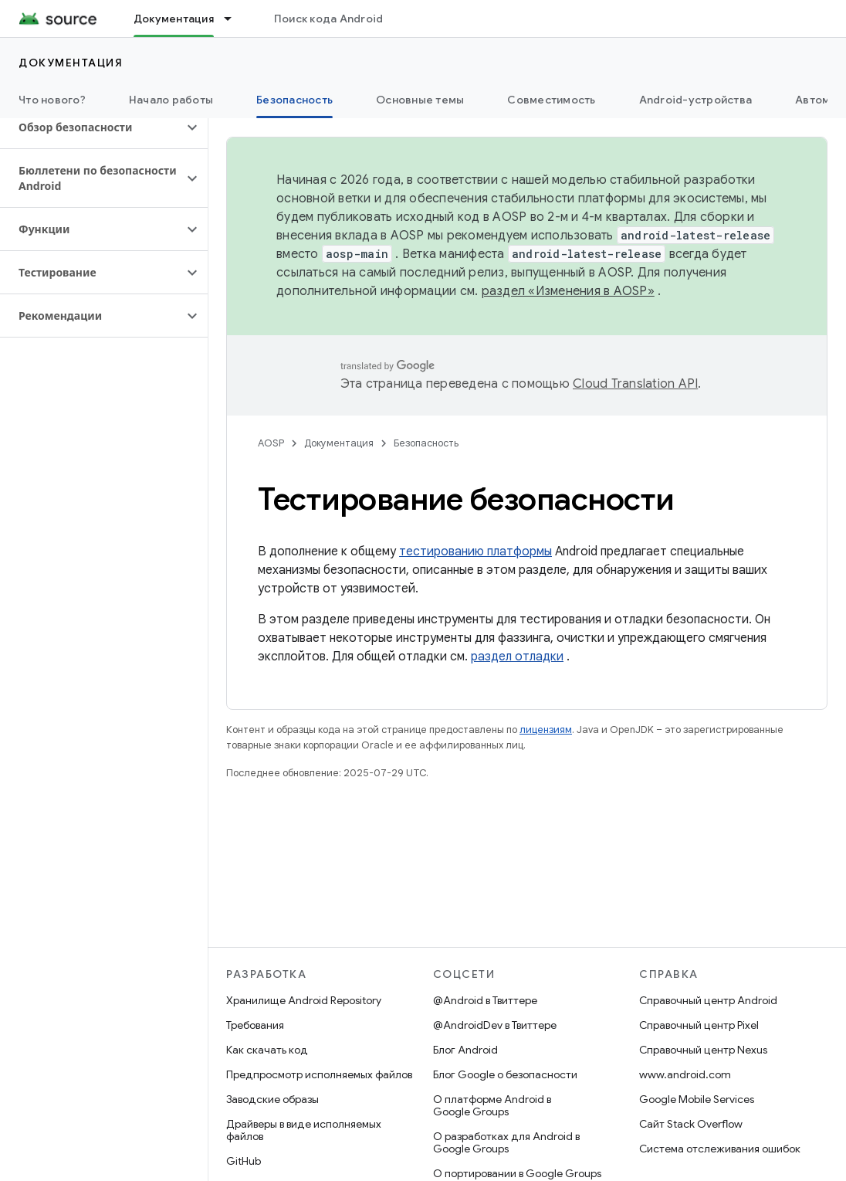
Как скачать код (267, 1050)
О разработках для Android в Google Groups (506, 1142)
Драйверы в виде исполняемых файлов (303, 1130)
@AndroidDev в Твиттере (495, 1025)
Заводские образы (272, 1099)
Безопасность (426, 443)
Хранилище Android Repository (303, 1000)
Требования (255, 1025)
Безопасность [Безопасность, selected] (294, 100)
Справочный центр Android (708, 1000)
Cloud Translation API (635, 384)
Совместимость (551, 100)
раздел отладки (517, 656)
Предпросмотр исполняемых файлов (319, 1074)
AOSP (271, 443)
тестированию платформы (475, 551)
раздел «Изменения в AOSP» (568, 291)
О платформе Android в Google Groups (492, 1105)
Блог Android (465, 1050)
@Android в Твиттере (485, 1000)
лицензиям (545, 729)
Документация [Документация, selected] (174, 18)
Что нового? (52, 100)
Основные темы (420, 100)
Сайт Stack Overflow (691, 1124)
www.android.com (685, 1074)
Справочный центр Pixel (699, 1025)
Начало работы (171, 100)
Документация (71, 63)
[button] (91, 127)
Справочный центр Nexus (703, 1050)
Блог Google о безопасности (505, 1074)
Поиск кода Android (329, 18)
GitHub (243, 1161)
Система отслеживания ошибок (719, 1149)
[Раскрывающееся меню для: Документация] (234, 18)
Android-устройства (696, 100)
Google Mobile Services (696, 1099)
